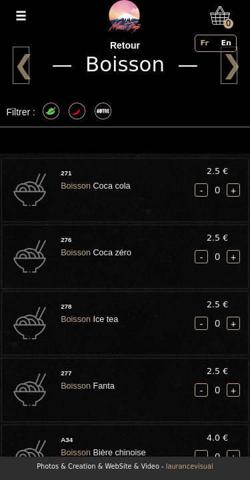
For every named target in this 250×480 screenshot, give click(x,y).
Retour (125, 45)
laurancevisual (189, 466)
